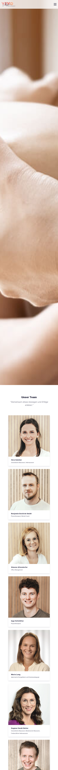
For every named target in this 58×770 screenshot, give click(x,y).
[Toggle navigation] (55, 4)
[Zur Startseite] (8, 4)
